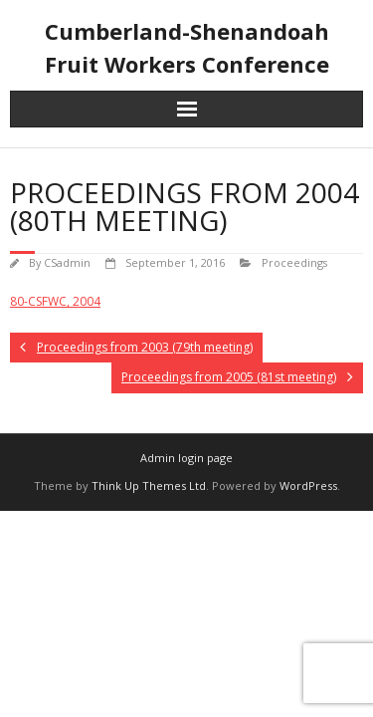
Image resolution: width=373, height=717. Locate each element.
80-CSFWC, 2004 (55, 301)
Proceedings (294, 262)
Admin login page (186, 457)
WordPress (308, 485)
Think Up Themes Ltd (149, 485)
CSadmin (67, 262)
